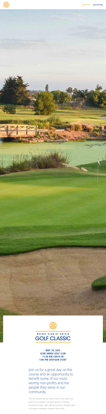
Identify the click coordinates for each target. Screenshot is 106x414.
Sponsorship (98, 5)
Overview (86, 5)
